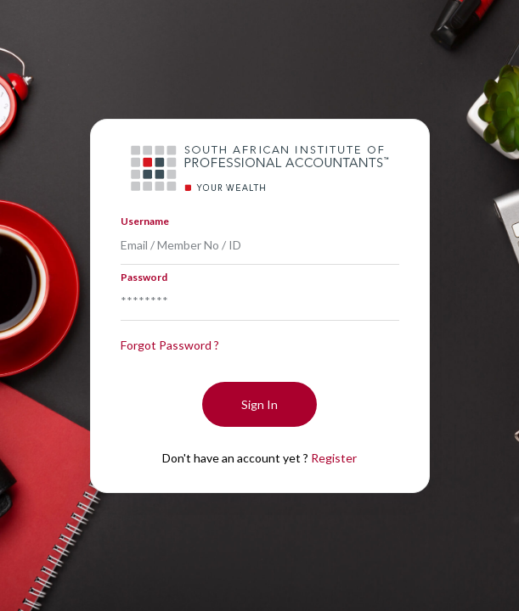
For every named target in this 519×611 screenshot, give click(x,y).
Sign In (259, 404)
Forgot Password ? (170, 345)
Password (144, 277)
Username (145, 221)
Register (334, 458)
